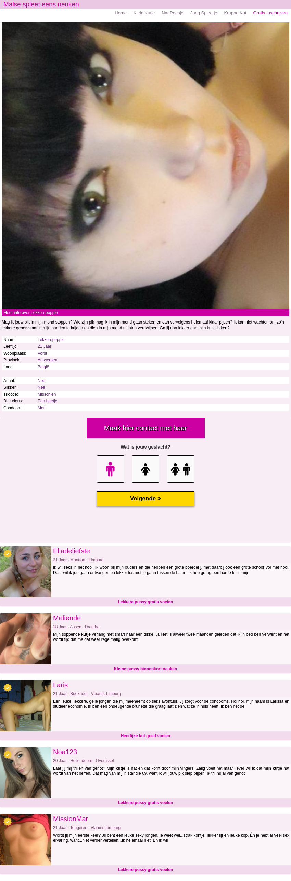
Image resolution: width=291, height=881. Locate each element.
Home (121, 12)
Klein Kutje (144, 12)
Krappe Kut (235, 12)
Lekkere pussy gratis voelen (145, 602)
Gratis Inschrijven (270, 12)
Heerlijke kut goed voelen (145, 735)
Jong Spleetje (203, 12)
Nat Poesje (173, 12)
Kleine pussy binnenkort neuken (145, 668)
